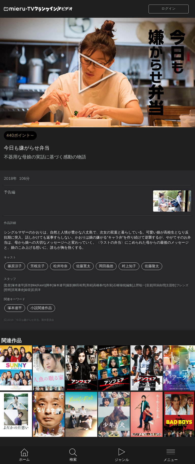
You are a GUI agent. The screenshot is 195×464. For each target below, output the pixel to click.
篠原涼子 (15, 266)
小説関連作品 (41, 308)
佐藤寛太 (83, 266)
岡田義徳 (106, 266)
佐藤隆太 (152, 266)
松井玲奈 (60, 266)
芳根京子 (37, 266)
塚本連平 (15, 308)
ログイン (168, 8)
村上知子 (129, 266)
